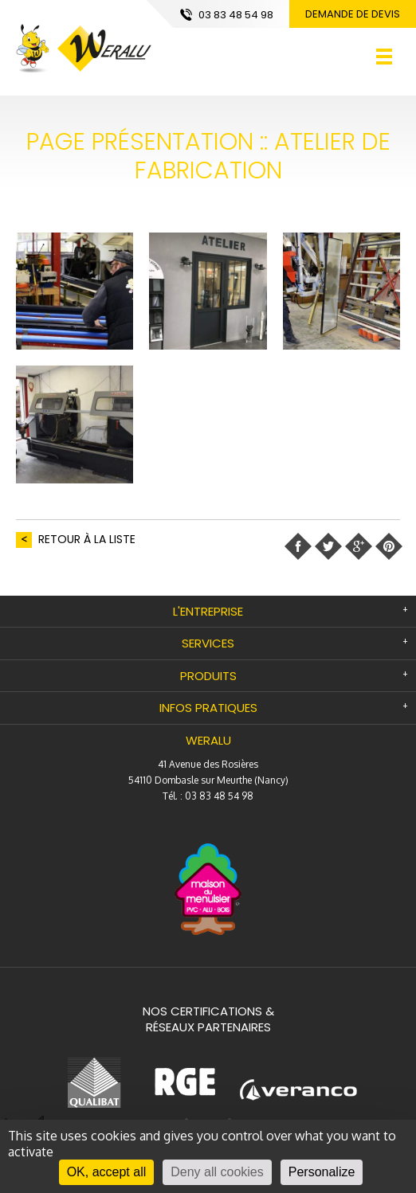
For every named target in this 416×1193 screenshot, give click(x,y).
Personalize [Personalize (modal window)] (321, 1172)
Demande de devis (352, 14)
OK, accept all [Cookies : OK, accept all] (107, 1172)
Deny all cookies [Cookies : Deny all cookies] (217, 1172)
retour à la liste (86, 539)
